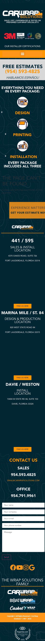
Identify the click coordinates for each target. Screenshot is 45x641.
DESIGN (22, 113)
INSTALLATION (23, 157)
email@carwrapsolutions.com (24, 480)
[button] (22, 54)
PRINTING (22, 135)
